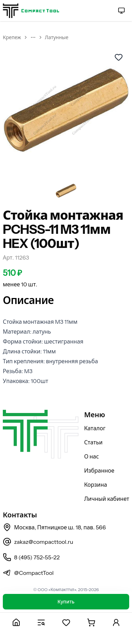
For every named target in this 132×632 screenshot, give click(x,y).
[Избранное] (66, 622)
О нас (91, 456)
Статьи (93, 442)
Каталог (95, 428)
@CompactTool (28, 573)
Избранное (99, 470)
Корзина (95, 484)
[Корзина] (91, 622)
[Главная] (16, 622)
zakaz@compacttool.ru (38, 541)
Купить (65, 601)
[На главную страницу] (31, 11)
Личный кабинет (106, 498)
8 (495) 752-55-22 (31, 557)
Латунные (57, 37)
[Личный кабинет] (116, 622)
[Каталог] (41, 622)
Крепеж (12, 37)
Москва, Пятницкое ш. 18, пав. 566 (54, 527)
